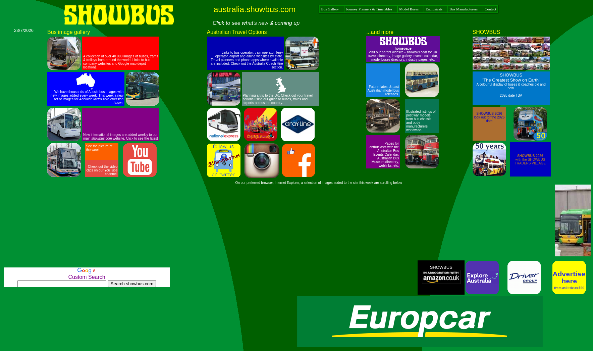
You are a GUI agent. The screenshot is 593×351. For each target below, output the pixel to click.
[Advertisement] (24, 133)
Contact (490, 9)
